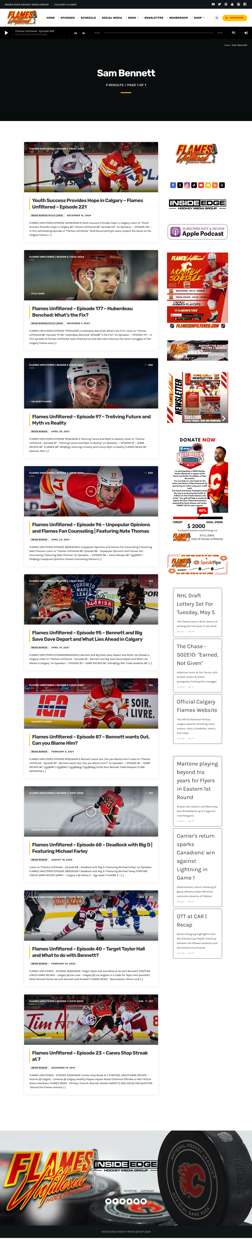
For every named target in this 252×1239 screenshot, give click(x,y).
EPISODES (68, 17)
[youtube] (201, 185)
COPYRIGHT (147, 1190)
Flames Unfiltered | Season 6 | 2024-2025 (56, 149)
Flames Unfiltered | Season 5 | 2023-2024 (56, 257)
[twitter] (180, 185)
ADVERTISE (130, 1190)
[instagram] (187, 185)
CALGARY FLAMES (65, 4)
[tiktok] (194, 185)
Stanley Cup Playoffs (45, 830)
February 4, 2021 (62, 751)
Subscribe (234, 18)
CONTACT (114, 1190)
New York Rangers (42, 185)
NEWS (132, 17)
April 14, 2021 (60, 647)
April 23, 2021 (60, 539)
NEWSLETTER (153, 17)
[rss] (215, 185)
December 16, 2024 (79, 215)
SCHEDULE (88, 17)
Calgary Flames (41, 401)
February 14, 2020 (63, 964)
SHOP (198, 17)
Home (227, 45)
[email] (208, 185)
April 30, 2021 (60, 431)
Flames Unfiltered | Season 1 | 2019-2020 (56, 793)
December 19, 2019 (63, 1068)
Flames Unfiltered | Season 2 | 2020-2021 (56, 365)
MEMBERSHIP (178, 17)
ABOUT (102, 1190)
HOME (51, 17)
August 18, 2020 (61, 860)
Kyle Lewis (38, 293)
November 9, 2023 (78, 323)
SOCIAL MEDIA (112, 17)
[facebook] (173, 185)
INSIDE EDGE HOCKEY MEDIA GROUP (27, 4)
